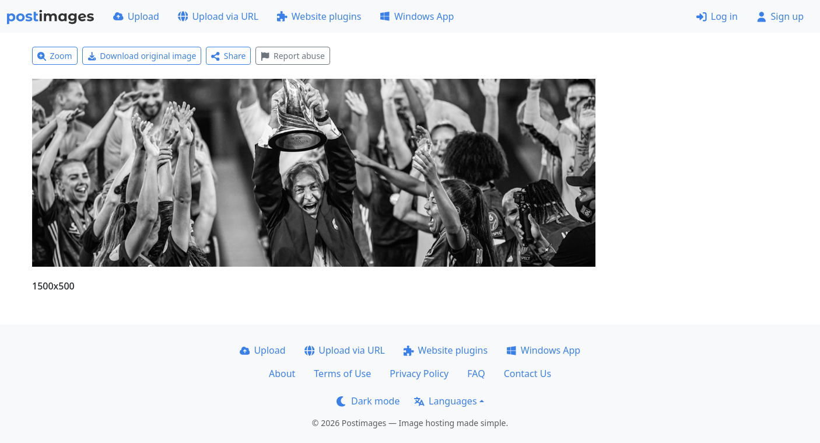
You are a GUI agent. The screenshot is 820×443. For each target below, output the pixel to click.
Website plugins (319, 16)
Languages (445, 401)
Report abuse (292, 55)
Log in (717, 16)
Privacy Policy (419, 373)
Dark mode (368, 401)
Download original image (142, 55)
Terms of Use (342, 373)
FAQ (476, 373)
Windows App (417, 16)
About (282, 373)
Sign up (780, 16)
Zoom (54, 55)
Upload (136, 16)
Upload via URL (218, 16)
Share (228, 55)
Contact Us (527, 373)
